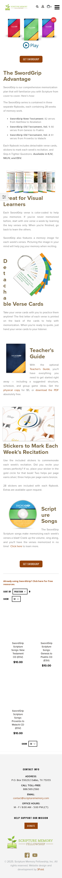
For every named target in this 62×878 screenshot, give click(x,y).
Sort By (7, 591)
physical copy (11, 390)
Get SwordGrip (31, 59)
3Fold (40, 869)
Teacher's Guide (40, 369)
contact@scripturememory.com (31, 798)
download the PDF (47, 390)
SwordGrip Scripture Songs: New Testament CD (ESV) (17, 650)
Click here (16, 546)
